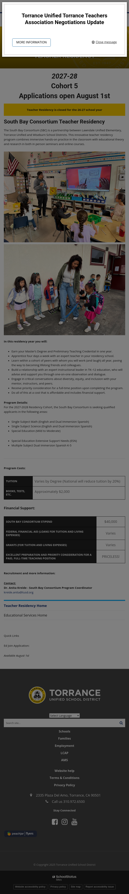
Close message (106, 42)
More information (31, 42)
